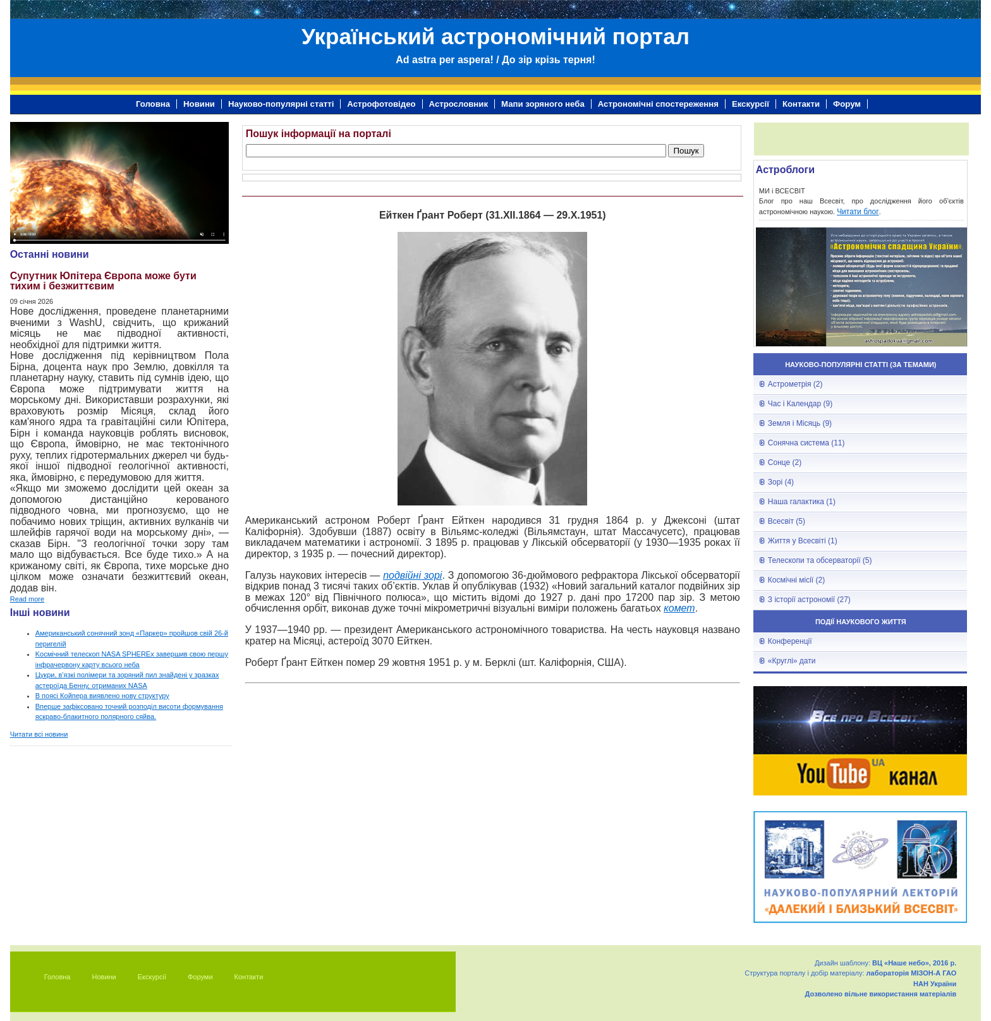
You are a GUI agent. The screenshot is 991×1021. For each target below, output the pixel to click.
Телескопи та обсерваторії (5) (820, 560)
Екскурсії (750, 104)
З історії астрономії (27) (809, 599)
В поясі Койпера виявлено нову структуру (102, 695)
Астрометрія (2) (795, 384)
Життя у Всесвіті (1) (802, 540)
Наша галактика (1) (802, 501)
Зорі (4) (781, 482)
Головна (153, 104)
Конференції (790, 641)
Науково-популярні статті (281, 104)
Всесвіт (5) (786, 521)
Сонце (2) (784, 462)
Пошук (685, 150)
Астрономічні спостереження (658, 104)
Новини (199, 104)
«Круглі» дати (792, 660)
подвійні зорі (412, 575)
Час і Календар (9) (800, 403)
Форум (847, 104)
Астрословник (458, 104)
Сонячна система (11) (806, 442)
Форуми (200, 977)
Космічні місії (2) (796, 580)
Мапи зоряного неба (543, 104)
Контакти (801, 104)
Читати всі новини (39, 734)
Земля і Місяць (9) (800, 423)
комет (679, 608)
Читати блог (858, 211)
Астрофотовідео (381, 104)
